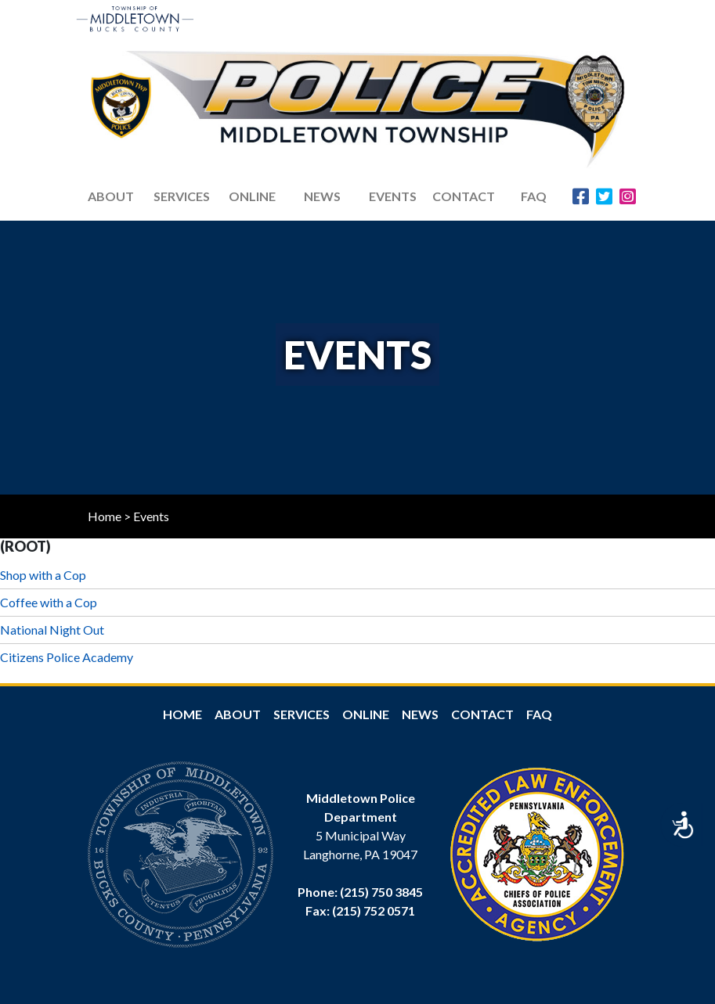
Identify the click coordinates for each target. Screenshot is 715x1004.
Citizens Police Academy (66, 657)
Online (365, 714)
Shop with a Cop (43, 574)
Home (104, 516)
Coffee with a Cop (48, 602)
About (238, 714)
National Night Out (52, 629)
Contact (463, 196)
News (420, 714)
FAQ (534, 196)
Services (181, 196)
